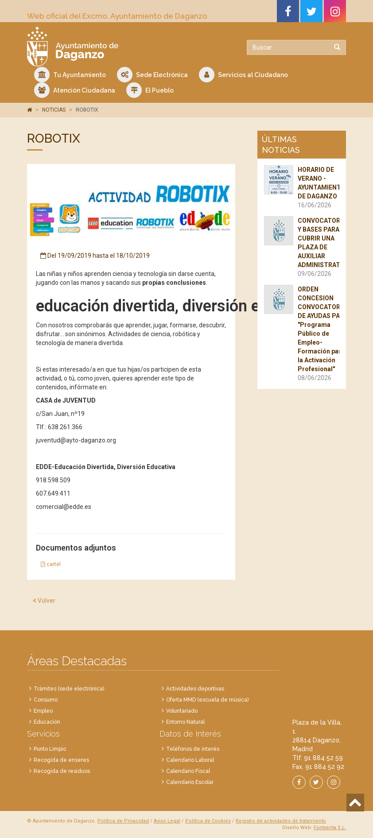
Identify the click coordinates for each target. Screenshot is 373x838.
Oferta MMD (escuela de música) (207, 700)
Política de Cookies (208, 821)
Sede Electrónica (152, 74)
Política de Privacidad (123, 821)
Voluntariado (182, 711)
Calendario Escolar (190, 782)
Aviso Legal (167, 821)
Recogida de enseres (61, 760)
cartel (51, 564)
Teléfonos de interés (192, 749)
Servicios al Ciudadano (243, 74)
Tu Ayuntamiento (70, 74)
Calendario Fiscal (188, 771)
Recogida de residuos (62, 771)
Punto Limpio (50, 749)
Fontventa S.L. (330, 827)
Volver (44, 600)
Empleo (43, 711)
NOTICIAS (54, 110)
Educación (47, 722)
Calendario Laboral (190, 760)
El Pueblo (150, 90)
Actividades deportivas (195, 689)
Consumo (46, 700)
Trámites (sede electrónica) (69, 689)
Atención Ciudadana (74, 90)
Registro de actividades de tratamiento (281, 821)
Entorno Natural (185, 722)
